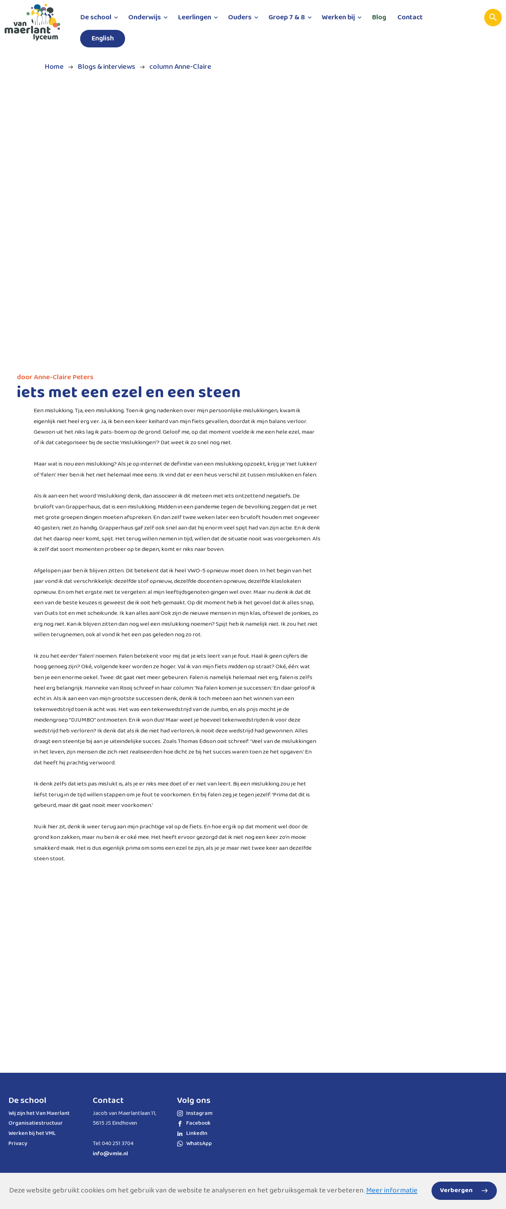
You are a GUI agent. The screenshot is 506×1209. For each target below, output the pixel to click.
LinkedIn (192, 1133)
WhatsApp (194, 1143)
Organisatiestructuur (35, 1123)
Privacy (17, 1143)
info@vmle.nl (110, 1153)
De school (27, 1100)
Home (54, 67)
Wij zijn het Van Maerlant (39, 1113)
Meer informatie (391, 1190)
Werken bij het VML (32, 1133)
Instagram (195, 1113)
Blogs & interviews (106, 67)
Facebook (193, 1123)
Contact (108, 1100)
